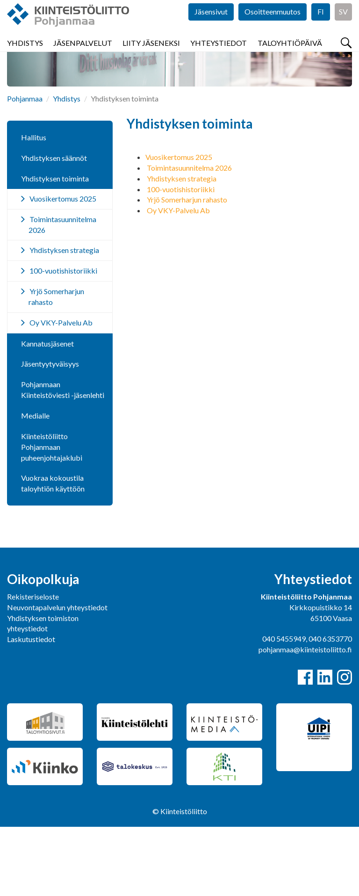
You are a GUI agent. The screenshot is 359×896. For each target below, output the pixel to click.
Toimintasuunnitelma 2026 (189, 236)
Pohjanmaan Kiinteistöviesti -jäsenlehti (62, 459)
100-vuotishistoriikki (181, 258)
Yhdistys (25, 55)
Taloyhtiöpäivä (290, 55)
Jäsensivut (211, 27)
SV (343, 27)
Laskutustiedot (31, 708)
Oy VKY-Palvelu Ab (178, 279)
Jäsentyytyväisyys (50, 432)
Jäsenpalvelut (82, 55)
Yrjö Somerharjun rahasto (187, 268)
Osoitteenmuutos (272, 27)
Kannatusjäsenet (47, 412)
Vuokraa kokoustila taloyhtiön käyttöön (53, 552)
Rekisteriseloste (33, 665)
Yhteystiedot (218, 55)
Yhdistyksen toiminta (55, 247)
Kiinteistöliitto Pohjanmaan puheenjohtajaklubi (51, 516)
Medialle (35, 484)
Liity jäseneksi (151, 55)
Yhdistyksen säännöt (54, 227)
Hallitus (33, 206)
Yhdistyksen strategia (181, 247)
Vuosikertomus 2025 (178, 226)
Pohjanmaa (25, 167)
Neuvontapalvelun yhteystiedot (57, 676)
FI (320, 27)
